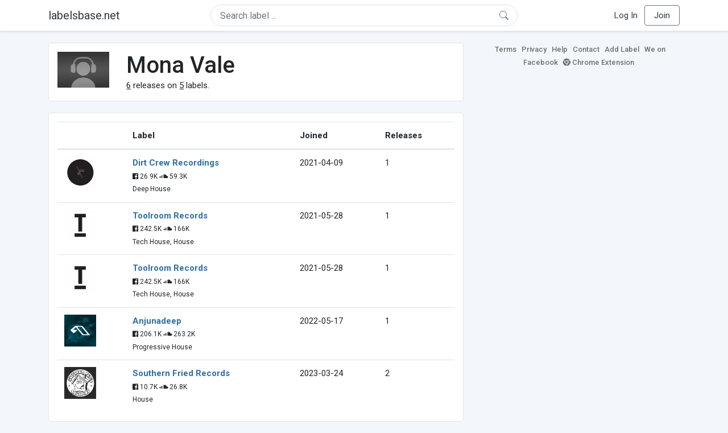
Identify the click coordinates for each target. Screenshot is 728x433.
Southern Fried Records (181, 373)
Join (662, 15)
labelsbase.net (84, 15)
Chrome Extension (598, 62)
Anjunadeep (157, 321)
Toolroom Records (170, 216)
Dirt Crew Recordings (176, 163)
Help (560, 49)
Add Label (622, 49)
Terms (505, 49)
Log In (626, 15)
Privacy (534, 49)
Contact (586, 49)
